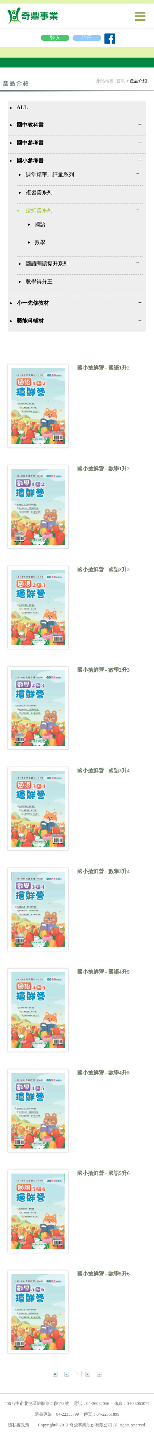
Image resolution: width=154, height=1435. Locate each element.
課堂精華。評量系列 (50, 174)
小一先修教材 (33, 303)
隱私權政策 (18, 1424)
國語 (40, 224)
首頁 (120, 80)
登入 (55, 38)
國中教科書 (30, 125)
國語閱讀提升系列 (47, 263)
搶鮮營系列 (39, 210)
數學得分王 (39, 281)
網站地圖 (105, 80)
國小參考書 (30, 160)
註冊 (86, 38)
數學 (40, 242)
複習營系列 (39, 192)
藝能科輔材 (30, 321)
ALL (22, 107)
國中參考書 (30, 143)
